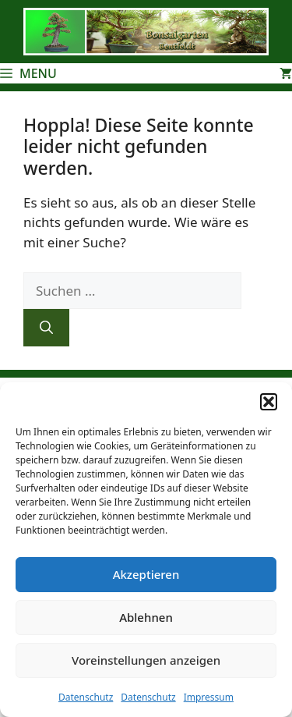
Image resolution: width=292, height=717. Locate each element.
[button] (268, 402)
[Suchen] (46, 327)
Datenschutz (85, 697)
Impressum (209, 697)
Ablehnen (146, 617)
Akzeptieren (146, 574)
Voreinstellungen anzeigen (146, 660)
